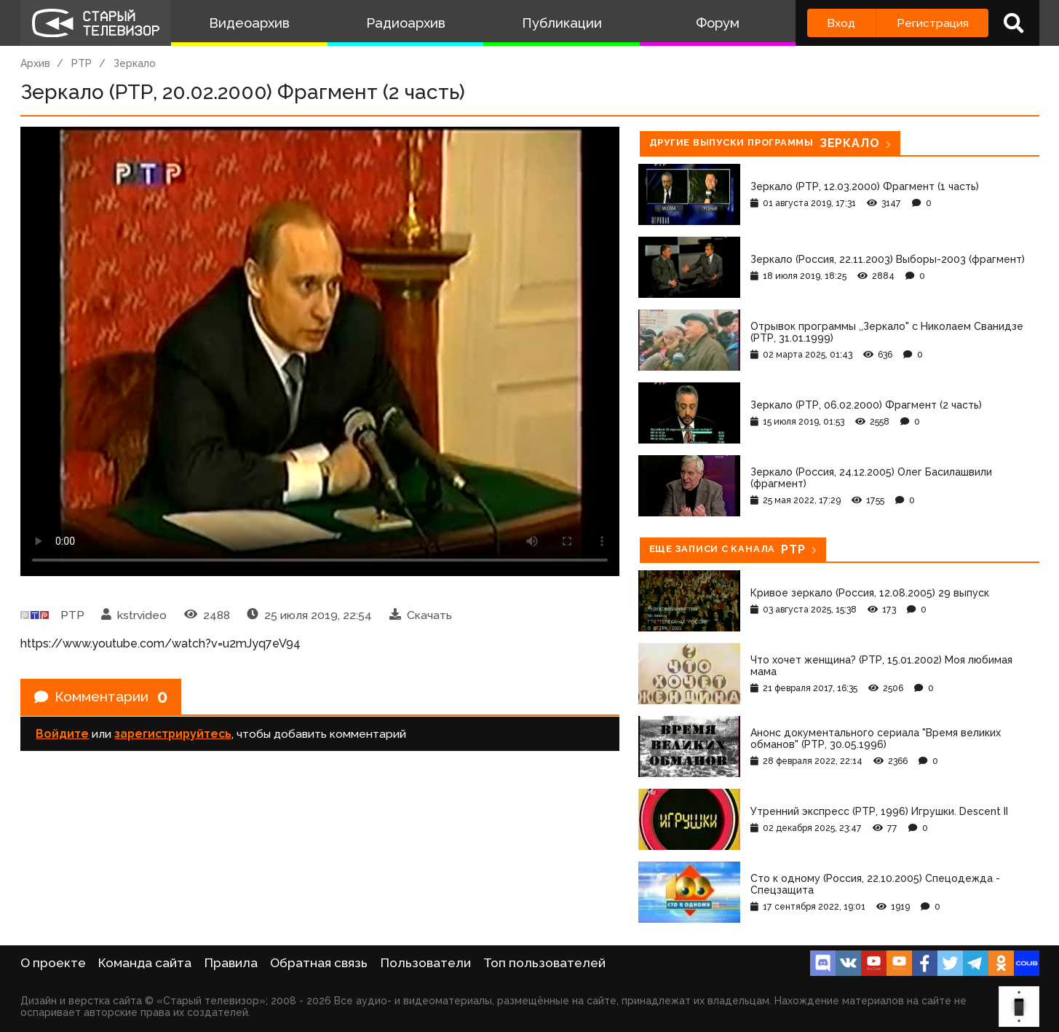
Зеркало (135, 63)
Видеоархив (249, 23)
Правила (231, 963)
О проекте (53, 963)
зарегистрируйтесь (172, 735)
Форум (717, 23)
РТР (81, 63)
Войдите (62, 735)
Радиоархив (405, 23)
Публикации (562, 23)
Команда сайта (144, 963)
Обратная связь (319, 963)
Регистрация (933, 23)
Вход (841, 23)
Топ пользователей (544, 963)
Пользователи (426, 963)
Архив (35, 63)
